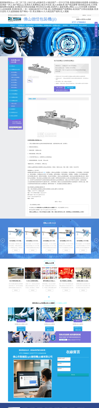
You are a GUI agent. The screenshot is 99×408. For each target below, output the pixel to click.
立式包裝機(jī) (21, 32)
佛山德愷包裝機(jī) (40, 19)
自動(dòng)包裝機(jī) (21, 36)
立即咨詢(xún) (21, 327)
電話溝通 (21, 330)
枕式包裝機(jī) (30, 25)
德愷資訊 (56, 32)
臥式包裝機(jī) (21, 41)
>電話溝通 (70, 87)
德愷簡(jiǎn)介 (74, 25)
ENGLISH (89, 15)
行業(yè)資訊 (56, 28)
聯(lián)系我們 (83, 25)
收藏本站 (84, 15)
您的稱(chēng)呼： (62, 358)
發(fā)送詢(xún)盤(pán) (62, 90)
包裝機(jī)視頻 (48, 25)
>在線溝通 (59, 87)
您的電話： (60, 363)
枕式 (44, 172)
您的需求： (60, 368)
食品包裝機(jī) (21, 38)
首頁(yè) (12, 25)
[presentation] (3, 240)
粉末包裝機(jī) (21, 45)
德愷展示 (65, 25)
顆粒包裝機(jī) (21, 48)
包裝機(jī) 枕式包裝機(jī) (71, 67)
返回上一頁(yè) (58, 201)
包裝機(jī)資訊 (56, 25)
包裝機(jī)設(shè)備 (21, 26)
